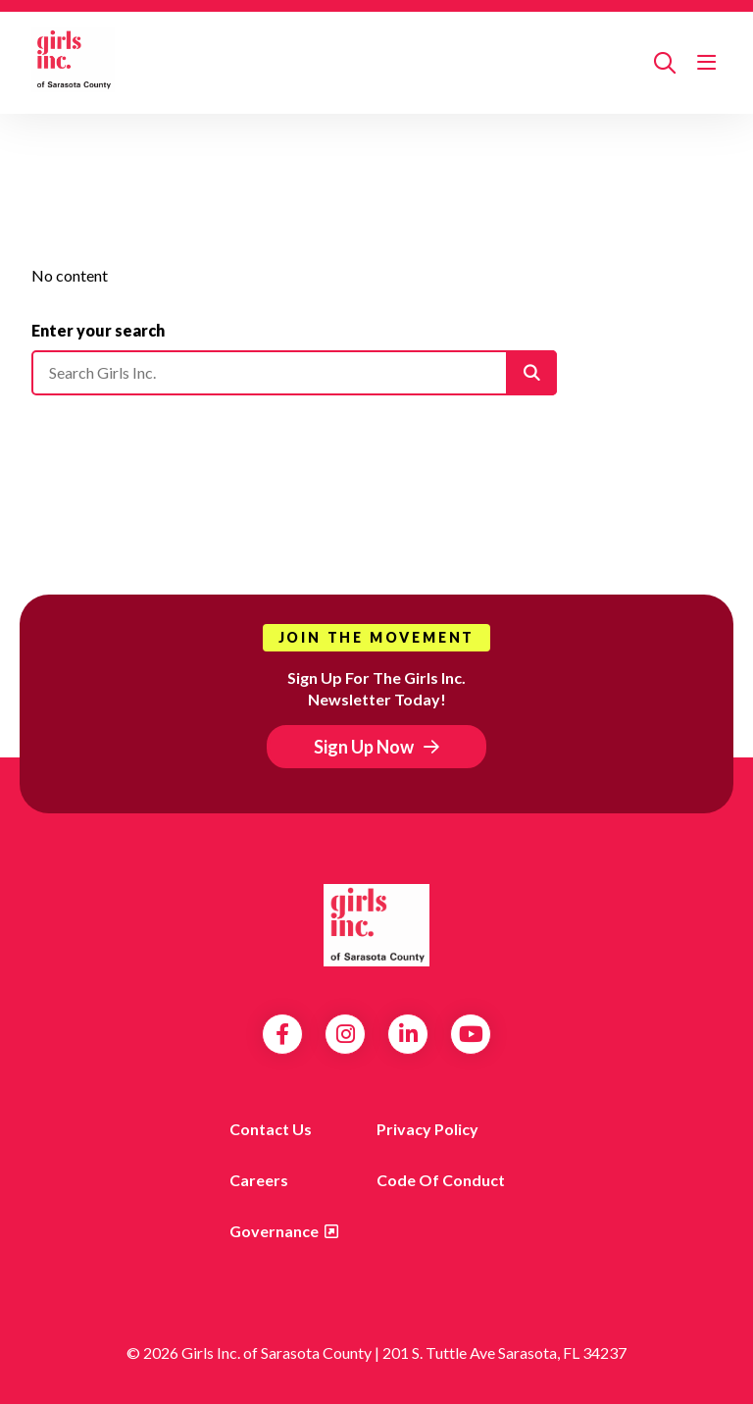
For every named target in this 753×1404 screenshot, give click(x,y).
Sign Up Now (364, 746)
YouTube (471, 1034)
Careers (258, 1179)
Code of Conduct (440, 1179)
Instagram (345, 1034)
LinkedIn (408, 1034)
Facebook (282, 1034)
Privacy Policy (427, 1128)
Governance (274, 1231)
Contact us (270, 1128)
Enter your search (98, 330)
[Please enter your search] (294, 372)
